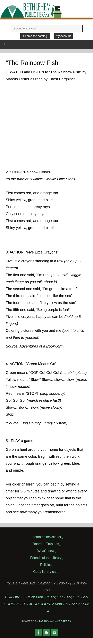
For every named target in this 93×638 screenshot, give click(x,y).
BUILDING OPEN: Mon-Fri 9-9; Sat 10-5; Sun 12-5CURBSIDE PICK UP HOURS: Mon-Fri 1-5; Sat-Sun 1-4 (46, 604)
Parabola (45, 621)
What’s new (45, 551)
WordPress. (63, 621)
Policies (46, 564)
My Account (63, 36)
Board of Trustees (46, 544)
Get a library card (46, 571)
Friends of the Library (46, 558)
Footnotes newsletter (46, 537)
